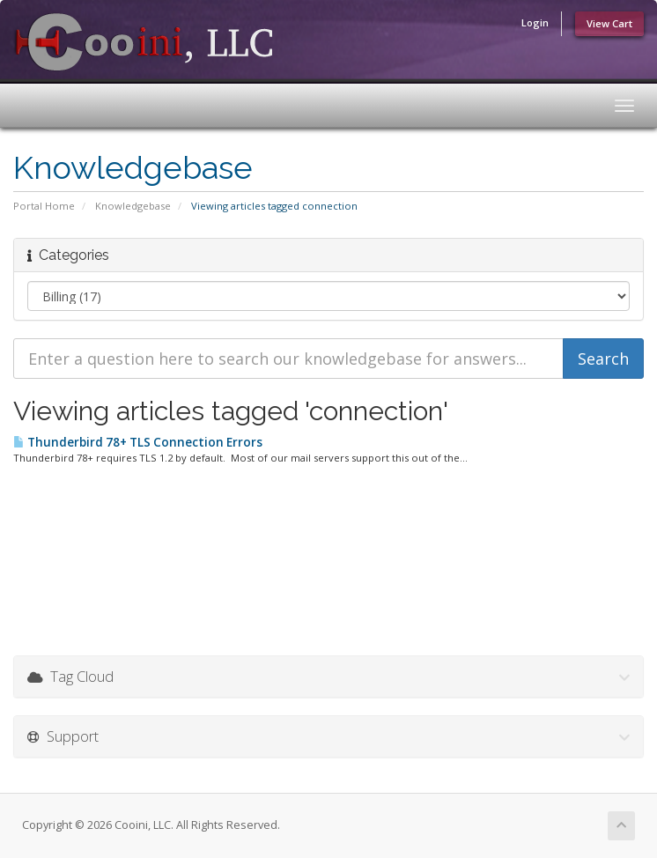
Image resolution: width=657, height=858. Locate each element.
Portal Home (44, 205)
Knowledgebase (133, 205)
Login (535, 22)
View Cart (609, 23)
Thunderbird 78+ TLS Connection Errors (137, 442)
